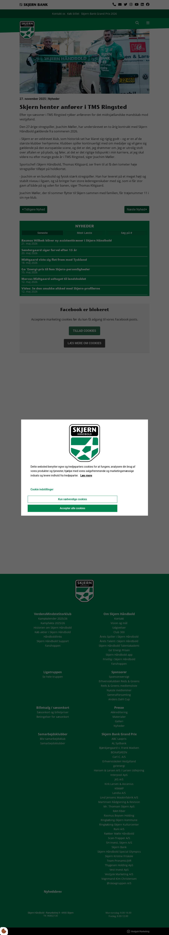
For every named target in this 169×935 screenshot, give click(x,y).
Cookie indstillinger (41, 489)
